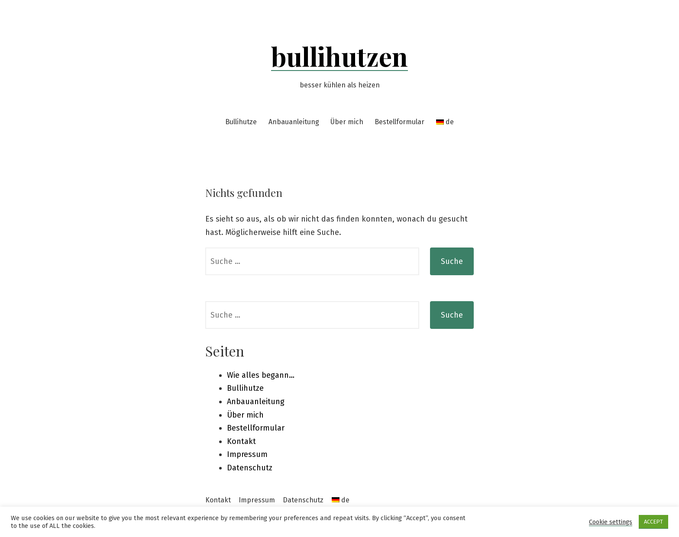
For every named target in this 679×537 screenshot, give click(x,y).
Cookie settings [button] (610, 522)
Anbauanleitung (293, 122)
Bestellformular (399, 122)
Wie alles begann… (260, 375)
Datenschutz (249, 468)
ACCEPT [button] (653, 521)
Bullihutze (241, 122)
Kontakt (241, 441)
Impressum (247, 454)
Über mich (346, 122)
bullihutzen (339, 56)
